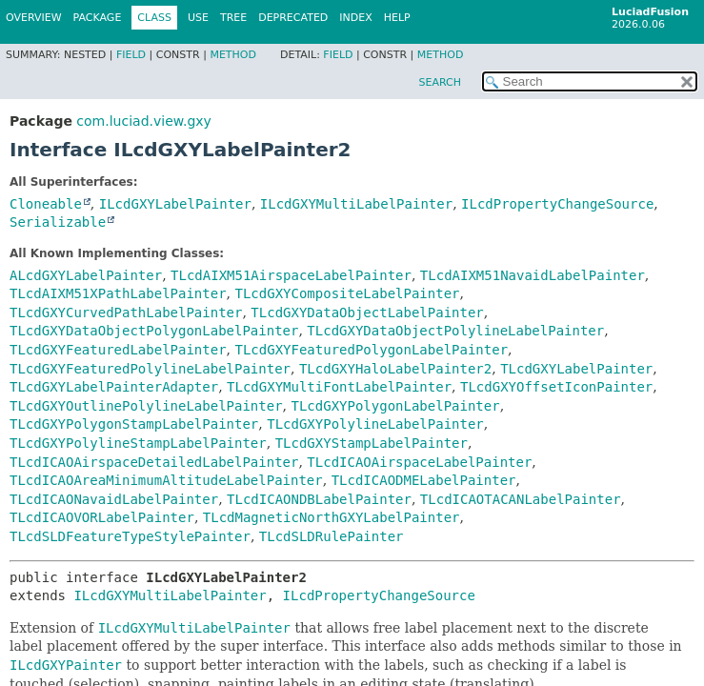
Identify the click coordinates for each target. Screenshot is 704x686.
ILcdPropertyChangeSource (557, 204)
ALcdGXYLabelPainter (86, 275)
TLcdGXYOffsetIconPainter (556, 386)
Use (198, 17)
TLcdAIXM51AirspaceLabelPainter (291, 275)
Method (233, 55)
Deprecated (293, 17)
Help (397, 17)
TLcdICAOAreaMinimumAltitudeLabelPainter (166, 480)
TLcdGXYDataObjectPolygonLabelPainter (154, 330)
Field (131, 55)
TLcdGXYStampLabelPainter (371, 443)
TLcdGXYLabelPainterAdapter (114, 386)
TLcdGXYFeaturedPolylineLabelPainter (150, 368)
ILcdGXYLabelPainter (175, 204)
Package (97, 17)
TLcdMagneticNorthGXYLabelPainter (331, 517)
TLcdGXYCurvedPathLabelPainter (126, 312)
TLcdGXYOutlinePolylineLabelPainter (146, 406)
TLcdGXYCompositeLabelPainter (346, 293)
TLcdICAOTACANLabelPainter (520, 499)
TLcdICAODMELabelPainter (424, 480)
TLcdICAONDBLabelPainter (319, 499)
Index (355, 17)
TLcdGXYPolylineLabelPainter (375, 424)
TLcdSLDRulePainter (331, 536)
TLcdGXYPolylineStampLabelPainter (138, 443)
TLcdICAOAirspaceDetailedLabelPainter (154, 462)
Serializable (58, 222)
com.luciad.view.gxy (143, 121)
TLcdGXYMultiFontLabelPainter (339, 386)
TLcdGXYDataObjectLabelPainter (367, 312)
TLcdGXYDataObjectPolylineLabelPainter (455, 330)
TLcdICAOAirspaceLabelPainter (419, 462)
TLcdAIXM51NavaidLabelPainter (532, 275)
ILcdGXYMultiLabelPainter (356, 204)
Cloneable (46, 204)
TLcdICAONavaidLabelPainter (114, 499)
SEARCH (439, 82)
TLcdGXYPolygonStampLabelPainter (134, 424)
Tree (233, 17)
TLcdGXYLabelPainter (576, 368)
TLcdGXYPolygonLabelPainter (395, 406)
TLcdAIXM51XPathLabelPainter (118, 293)
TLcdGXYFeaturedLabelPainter (118, 349)
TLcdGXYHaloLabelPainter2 (395, 368)
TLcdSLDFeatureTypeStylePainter (130, 536)
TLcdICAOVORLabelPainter (102, 517)
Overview (34, 17)
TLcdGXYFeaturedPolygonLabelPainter (371, 349)
